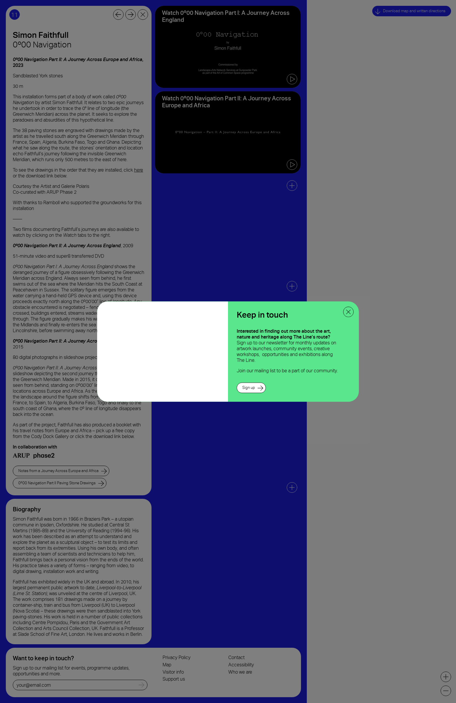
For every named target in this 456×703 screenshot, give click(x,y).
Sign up (248, 387)
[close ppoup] (348, 312)
